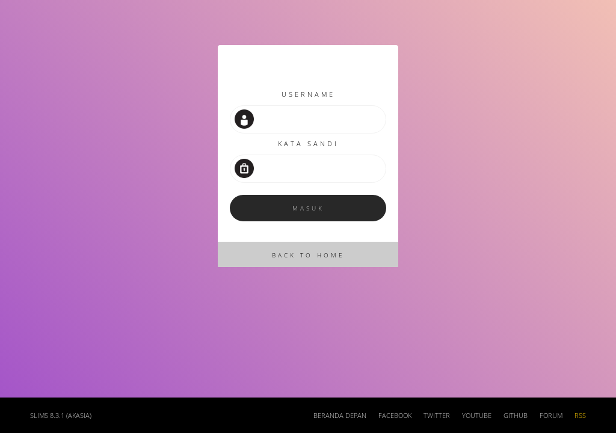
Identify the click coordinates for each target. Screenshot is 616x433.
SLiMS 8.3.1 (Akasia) (60, 415)
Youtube (476, 415)
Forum (551, 415)
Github (516, 415)
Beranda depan (339, 415)
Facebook (394, 415)
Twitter (437, 415)
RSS (580, 415)
